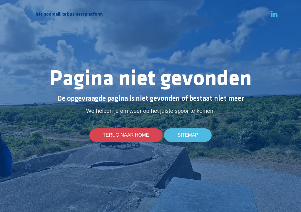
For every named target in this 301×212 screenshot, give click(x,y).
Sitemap (187, 135)
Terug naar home (126, 135)
